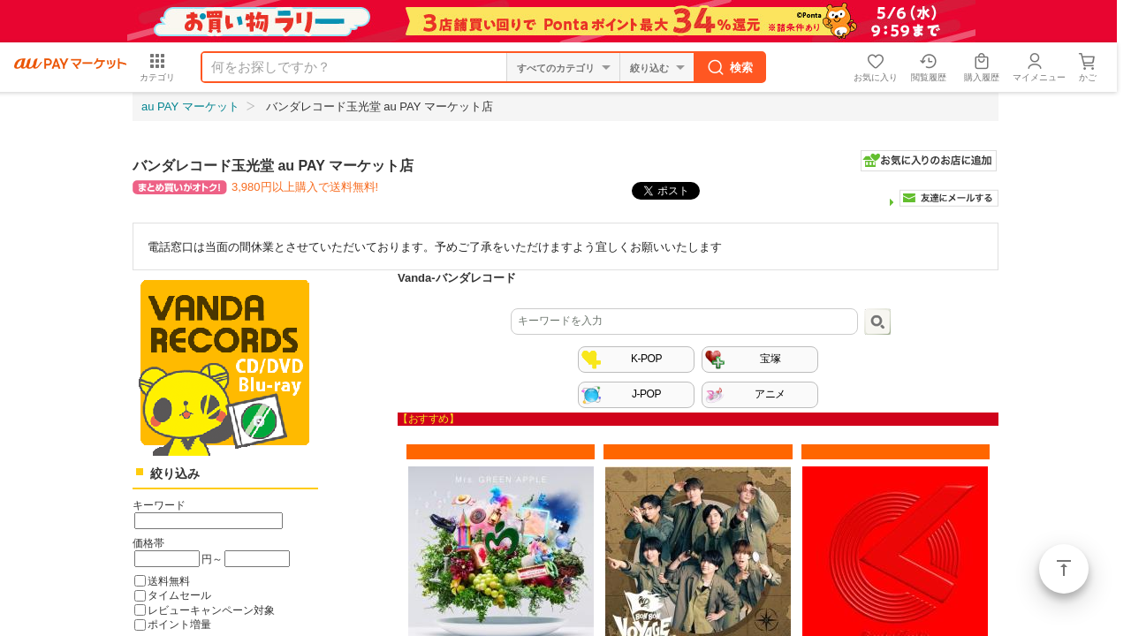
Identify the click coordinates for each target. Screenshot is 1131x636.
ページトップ (1064, 569)
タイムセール (179, 595)
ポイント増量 (179, 624)
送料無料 (169, 581)
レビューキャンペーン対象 (211, 610)
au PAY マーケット (190, 106)
